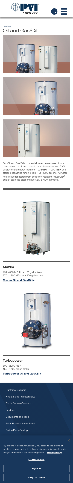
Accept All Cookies (36, 477)
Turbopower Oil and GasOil (21, 373)
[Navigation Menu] (64, 11)
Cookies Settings (36, 459)
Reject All (36, 468)
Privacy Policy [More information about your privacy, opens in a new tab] (54, 452)
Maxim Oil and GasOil (17, 280)
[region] (36, 459)
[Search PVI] (54, 11)
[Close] (69, 440)
